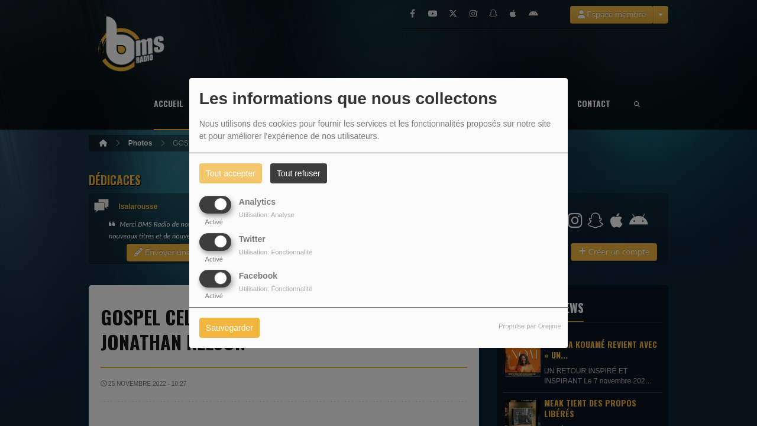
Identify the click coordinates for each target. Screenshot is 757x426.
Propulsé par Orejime (530, 326)
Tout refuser (299, 173)
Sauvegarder (229, 328)
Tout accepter (230, 173)
